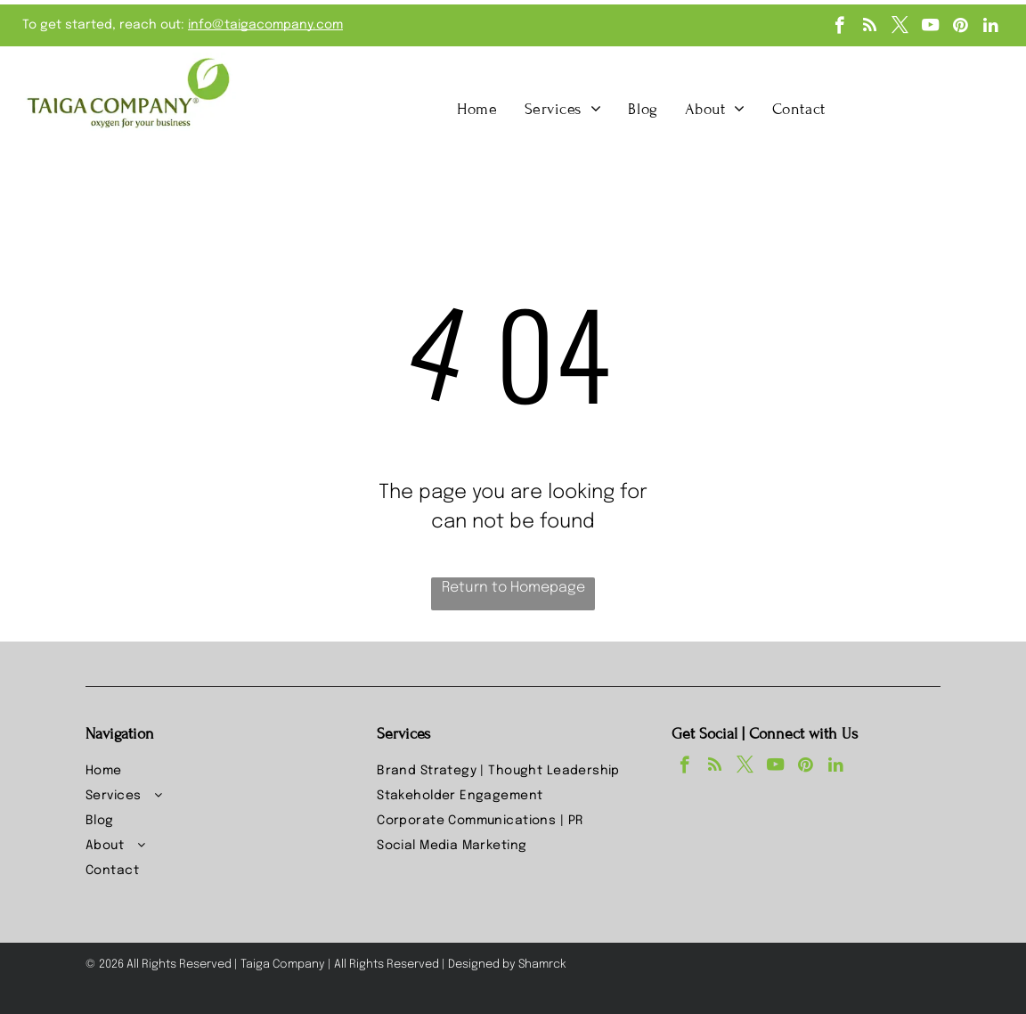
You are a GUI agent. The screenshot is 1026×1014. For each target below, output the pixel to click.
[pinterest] (960, 27)
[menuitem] (477, 109)
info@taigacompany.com (265, 25)
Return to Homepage (513, 587)
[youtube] (930, 27)
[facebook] (839, 27)
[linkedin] (991, 27)
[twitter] (900, 27)
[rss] (870, 27)
